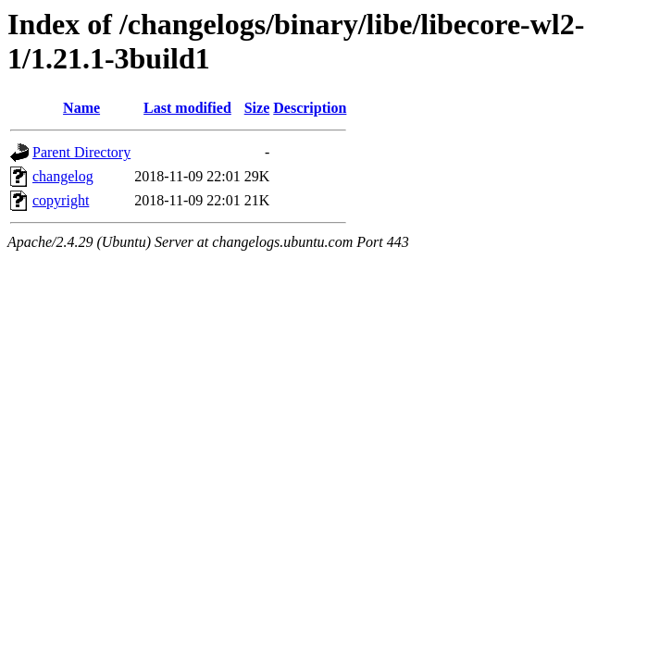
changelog (62, 176)
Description (309, 108)
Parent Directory (81, 152)
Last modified (187, 108)
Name (81, 108)
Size (257, 108)
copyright (60, 200)
